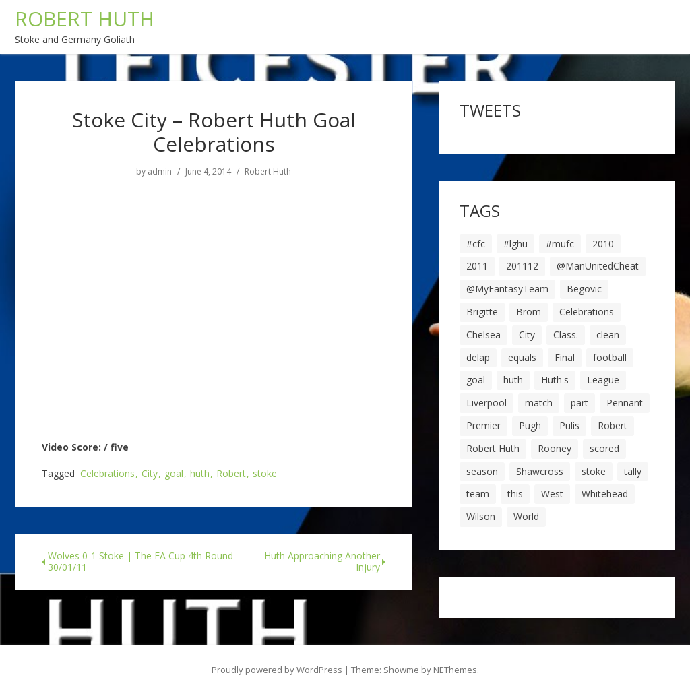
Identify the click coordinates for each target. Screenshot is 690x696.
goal (173, 474)
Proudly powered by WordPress (277, 670)
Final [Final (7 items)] (565, 357)
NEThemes (455, 670)
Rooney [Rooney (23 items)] (554, 448)
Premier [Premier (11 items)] (483, 425)
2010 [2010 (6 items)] (603, 243)
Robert (231, 474)
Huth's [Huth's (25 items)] (555, 379)
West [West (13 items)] (552, 493)
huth (200, 474)
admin (160, 172)
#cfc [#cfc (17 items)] (475, 243)
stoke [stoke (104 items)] (594, 471)
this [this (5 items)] (515, 493)
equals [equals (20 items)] (522, 357)
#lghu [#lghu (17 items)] (515, 243)
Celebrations (107, 474)
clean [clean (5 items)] (607, 334)
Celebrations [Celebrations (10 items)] (586, 311)
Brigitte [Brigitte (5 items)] (482, 311)
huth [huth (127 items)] (513, 379)
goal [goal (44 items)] (475, 379)
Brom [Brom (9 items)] (528, 311)
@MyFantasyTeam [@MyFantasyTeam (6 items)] (507, 288)
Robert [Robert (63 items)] (612, 425)
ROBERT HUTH (84, 18)
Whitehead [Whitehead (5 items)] (605, 493)
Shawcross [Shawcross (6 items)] (539, 471)
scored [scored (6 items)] (604, 448)
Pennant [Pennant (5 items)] (624, 402)
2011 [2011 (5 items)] (477, 265)
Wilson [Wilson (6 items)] (480, 516)
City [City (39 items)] (527, 334)
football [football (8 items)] (610, 357)
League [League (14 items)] (603, 379)
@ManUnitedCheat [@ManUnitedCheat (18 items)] (598, 265)
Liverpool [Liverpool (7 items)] (486, 402)
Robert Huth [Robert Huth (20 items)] (493, 448)
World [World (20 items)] (526, 516)
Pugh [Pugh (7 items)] (530, 425)
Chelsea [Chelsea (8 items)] (483, 334)
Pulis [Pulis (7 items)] (569, 425)
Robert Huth (268, 172)
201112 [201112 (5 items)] (522, 265)
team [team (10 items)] (477, 493)
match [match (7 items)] (539, 402)
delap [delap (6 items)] (478, 357)
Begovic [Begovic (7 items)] (584, 288)
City (150, 474)
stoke (265, 474)
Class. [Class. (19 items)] (565, 334)
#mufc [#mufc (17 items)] (560, 243)
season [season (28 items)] (482, 471)
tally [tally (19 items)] (632, 471)
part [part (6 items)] (579, 402)
